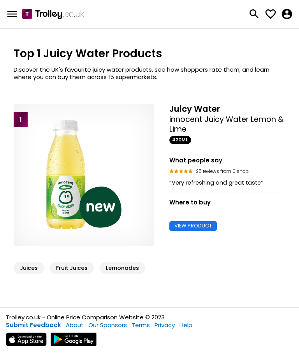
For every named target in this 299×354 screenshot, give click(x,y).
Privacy (165, 325)
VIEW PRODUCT (193, 225)
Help (185, 325)
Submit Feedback (33, 325)
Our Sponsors (107, 325)
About (75, 325)
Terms (141, 325)
